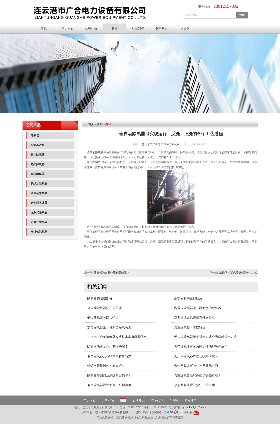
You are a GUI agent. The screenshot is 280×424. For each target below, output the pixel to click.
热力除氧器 (38, 164)
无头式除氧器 (39, 212)
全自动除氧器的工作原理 (104, 308)
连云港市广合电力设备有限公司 (160, 144)
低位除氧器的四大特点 (103, 317)
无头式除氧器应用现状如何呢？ (196, 356)
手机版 (188, 412)
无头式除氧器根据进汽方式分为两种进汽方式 (205, 337)
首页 (44, 28)
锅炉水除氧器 (39, 183)
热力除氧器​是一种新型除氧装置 (109, 327)
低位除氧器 (38, 174)
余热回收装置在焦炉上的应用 (194, 385)
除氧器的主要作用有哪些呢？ (111, 272)
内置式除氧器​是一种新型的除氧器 (197, 308)
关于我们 (67, 28)
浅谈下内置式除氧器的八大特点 (238, 272)
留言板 (185, 28)
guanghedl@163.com (194, 407)
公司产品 (91, 28)
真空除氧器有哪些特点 (189, 327)
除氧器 (35, 135)
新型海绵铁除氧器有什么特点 (194, 317)
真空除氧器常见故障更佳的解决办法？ (200, 346)
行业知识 (138, 28)
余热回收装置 (39, 202)
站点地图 (190, 400)
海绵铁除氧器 (39, 231)
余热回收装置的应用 (188, 298)
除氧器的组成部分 (99, 298)
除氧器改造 (38, 145)
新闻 (114, 28)
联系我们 (161, 28)
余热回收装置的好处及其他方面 (196, 365)
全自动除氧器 (39, 193)
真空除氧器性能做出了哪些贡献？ (197, 375)
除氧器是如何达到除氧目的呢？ (109, 375)
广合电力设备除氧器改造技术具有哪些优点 (117, 337)
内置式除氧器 (39, 222)
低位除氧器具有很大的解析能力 (109, 356)
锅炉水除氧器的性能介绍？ (106, 365)
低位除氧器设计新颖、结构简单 (109, 385)
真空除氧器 (38, 154)
